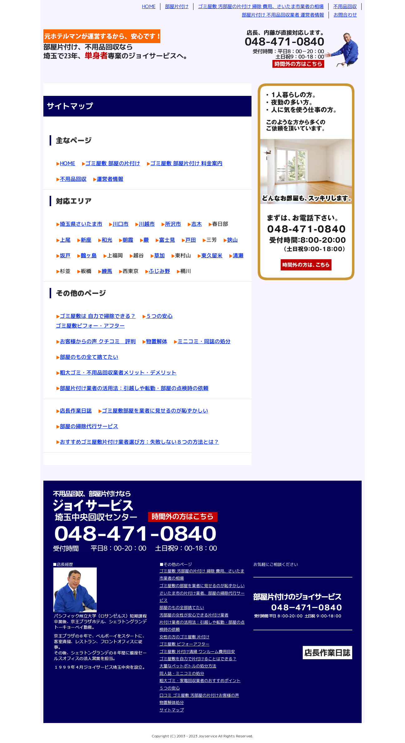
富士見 (167, 239)
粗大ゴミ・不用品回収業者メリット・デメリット (118, 372)
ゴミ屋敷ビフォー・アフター (90, 325)
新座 (86, 239)
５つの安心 (159, 315)
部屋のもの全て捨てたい (89, 356)
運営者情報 (110, 178)
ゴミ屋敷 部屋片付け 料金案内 (186, 163)
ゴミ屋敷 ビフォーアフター (184, 644)
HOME (148, 6)
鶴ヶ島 (89, 255)
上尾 (65, 239)
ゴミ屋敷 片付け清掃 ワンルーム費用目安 (197, 651)
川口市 (121, 223)
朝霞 (128, 239)
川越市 (147, 223)
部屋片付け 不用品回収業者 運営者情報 (283, 15)
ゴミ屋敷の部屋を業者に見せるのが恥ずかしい (202, 585)
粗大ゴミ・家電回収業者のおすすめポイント (200, 680)
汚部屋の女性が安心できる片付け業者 (193, 615)
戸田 (190, 239)
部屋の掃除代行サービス (89, 426)
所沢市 (173, 223)
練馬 (107, 271)
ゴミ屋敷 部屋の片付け (112, 163)
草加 (159, 255)
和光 (107, 239)
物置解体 (156, 341)
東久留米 (211, 255)
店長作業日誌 (76, 410)
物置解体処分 (171, 702)
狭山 (232, 239)
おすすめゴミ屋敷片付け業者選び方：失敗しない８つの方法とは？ (139, 441)
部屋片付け (176, 6)
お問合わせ (345, 15)
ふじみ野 (159, 271)
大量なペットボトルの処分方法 (187, 666)
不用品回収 (345, 6)
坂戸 (65, 255)
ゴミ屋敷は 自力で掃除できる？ (98, 315)
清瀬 (238, 255)
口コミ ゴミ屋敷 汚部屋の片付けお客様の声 (199, 695)
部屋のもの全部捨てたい (181, 607)
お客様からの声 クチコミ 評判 (98, 341)
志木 (196, 223)
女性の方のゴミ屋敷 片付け (184, 637)
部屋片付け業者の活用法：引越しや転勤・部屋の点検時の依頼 (134, 388)
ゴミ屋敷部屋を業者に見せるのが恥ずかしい (155, 410)
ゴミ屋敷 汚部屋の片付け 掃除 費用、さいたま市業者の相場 (261, 6)
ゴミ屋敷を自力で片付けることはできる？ (198, 658)
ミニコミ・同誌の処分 (204, 341)
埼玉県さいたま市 (81, 223)
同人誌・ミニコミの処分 (181, 673)
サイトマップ (171, 710)
